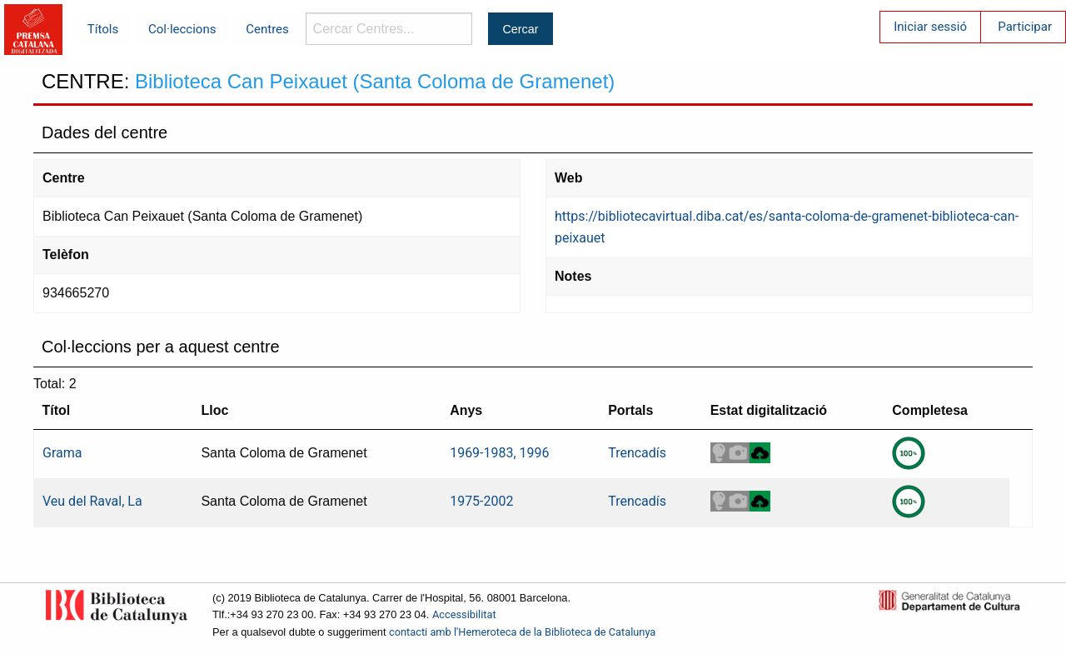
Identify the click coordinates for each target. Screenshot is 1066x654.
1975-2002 (481, 501)
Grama (62, 453)
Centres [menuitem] (267, 29)
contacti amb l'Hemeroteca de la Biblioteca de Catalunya (522, 632)
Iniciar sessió (930, 26)
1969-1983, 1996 (499, 453)
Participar (1025, 26)
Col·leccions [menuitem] (182, 29)
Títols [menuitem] (102, 29)
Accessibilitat (464, 614)
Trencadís (637, 453)
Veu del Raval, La (92, 501)
